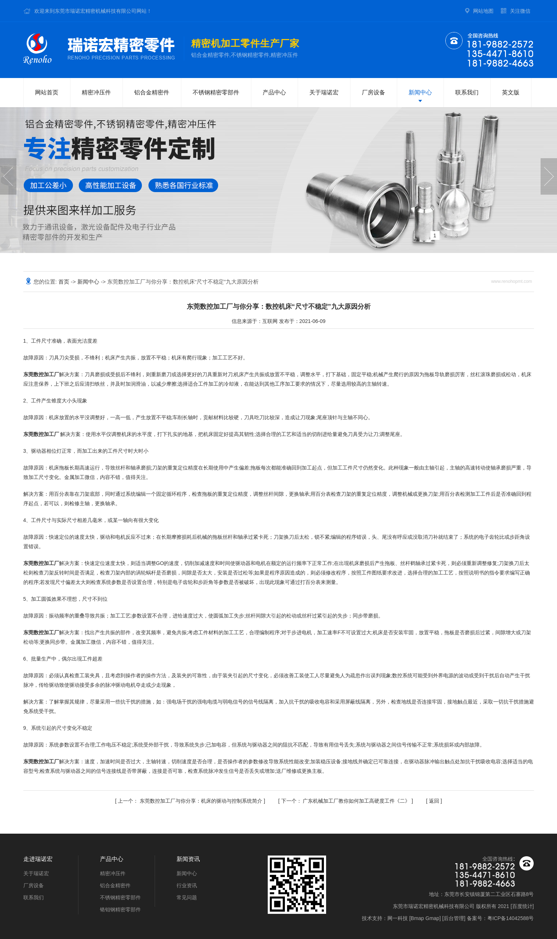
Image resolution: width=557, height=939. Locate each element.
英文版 (510, 92)
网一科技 (397, 918)
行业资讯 (187, 885)
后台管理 (454, 918)
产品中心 (274, 92)
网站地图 (483, 11)
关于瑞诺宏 (324, 92)
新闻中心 (420, 92)
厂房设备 (373, 92)
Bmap (417, 918)
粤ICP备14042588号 (510, 918)
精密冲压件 (96, 92)
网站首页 (46, 92)
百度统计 (522, 906)
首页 (64, 281)
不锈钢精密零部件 (216, 92)
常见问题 (187, 897)
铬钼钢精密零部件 (120, 909)
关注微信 (520, 11)
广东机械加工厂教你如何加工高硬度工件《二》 (346, 801)
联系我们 (467, 92)
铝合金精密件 (151, 92)
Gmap (432, 918)
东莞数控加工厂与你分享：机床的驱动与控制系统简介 (191, 801)
